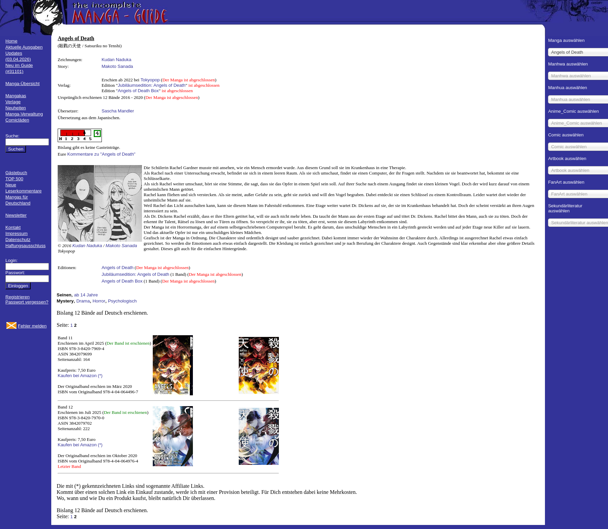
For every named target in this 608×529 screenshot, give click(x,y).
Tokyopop (150, 79)
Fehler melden (32, 325)
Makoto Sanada (117, 66)
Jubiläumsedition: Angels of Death (151, 85)
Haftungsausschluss (25, 245)
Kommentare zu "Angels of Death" (101, 154)
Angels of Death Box (138, 90)
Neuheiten (15, 107)
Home (11, 41)
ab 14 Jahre (86, 294)
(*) (100, 375)
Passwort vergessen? (26, 302)
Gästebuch (16, 172)
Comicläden (17, 120)
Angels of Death (118, 267)
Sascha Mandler (118, 110)
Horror (98, 300)
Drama (83, 300)
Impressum (16, 233)
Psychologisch (122, 300)
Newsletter (16, 215)
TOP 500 (14, 178)
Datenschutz (17, 239)
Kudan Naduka (116, 59)
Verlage (13, 101)
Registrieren (17, 296)
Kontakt (13, 227)
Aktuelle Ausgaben (23, 47)
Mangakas (15, 95)
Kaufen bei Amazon (77, 375)
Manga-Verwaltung (24, 113)
